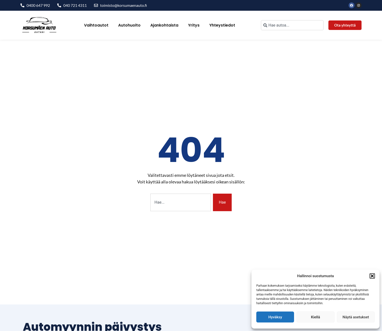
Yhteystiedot (222, 25)
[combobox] (292, 25)
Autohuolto (129, 25)
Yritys (194, 25)
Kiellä (315, 317)
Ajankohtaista (164, 25)
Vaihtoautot (96, 25)
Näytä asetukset (356, 317)
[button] (372, 276)
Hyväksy (275, 317)
